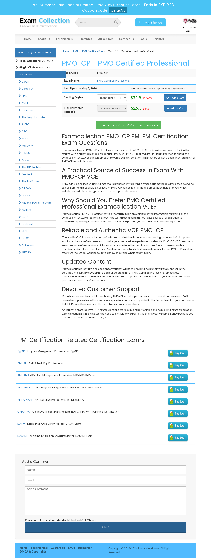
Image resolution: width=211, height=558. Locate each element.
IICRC (23, 238)
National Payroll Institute (35, 202)
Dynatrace (26, 110)
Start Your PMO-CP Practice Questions (128, 125)
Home (28, 39)
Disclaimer (85, 547)
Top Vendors (26, 74)
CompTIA (25, 88)
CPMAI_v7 (23, 411)
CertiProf (25, 224)
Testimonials (64, 39)
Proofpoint (26, 174)
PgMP (21, 351)
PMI (75, 51)
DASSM (22, 435)
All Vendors (105, 39)
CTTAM (24, 188)
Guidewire (26, 245)
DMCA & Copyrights (33, 551)
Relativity (25, 145)
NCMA (24, 138)
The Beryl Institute (31, 117)
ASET (23, 102)
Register (158, 39)
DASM (21, 423)
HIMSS (24, 152)
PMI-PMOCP (25, 387)
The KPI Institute (30, 167)
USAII (23, 81)
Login (143, 39)
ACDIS (24, 195)
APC (22, 131)
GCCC (23, 216)
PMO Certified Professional (113, 80)
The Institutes (28, 181)
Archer (24, 159)
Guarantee (85, 39)
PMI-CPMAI (24, 399)
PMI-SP (22, 363)
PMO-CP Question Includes (35, 52)
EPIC (23, 95)
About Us (44, 39)
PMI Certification (92, 51)
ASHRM (24, 209)
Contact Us (126, 39)
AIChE (23, 124)
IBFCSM (24, 252)
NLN (22, 231)
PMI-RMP (23, 375)
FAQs (71, 547)
